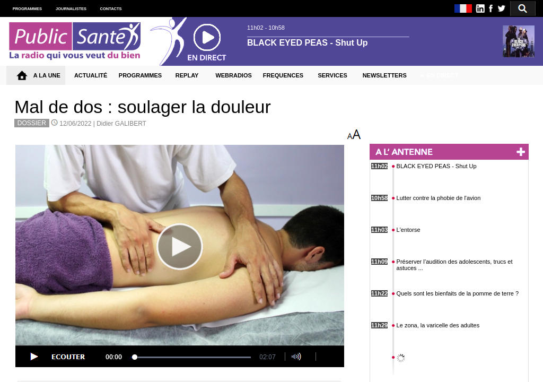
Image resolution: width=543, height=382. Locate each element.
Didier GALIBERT (121, 123)
